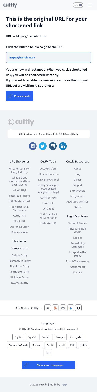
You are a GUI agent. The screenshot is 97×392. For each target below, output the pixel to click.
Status (77, 207)
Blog (77, 174)
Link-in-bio (48, 203)
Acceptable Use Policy (77, 254)
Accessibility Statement (78, 245)
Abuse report (77, 266)
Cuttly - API (19, 215)
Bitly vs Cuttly (19, 255)
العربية (62, 345)
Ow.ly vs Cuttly (19, 282)
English (18, 337)
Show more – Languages (50, 364)
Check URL (19, 221)
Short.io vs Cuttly (19, 271)
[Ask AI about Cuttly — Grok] (78, 307)
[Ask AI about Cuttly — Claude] (55, 307)
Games (77, 179)
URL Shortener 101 (19, 201)
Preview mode (22, 95)
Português (75, 337)
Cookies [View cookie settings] (77, 237)
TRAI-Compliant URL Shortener (48, 215)
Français (60, 337)
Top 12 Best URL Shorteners (19, 208)
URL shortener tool (48, 174)
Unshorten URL (48, 223)
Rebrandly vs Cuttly (19, 260)
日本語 (83, 345)
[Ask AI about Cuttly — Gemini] (71, 307)
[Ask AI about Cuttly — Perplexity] (63, 307)
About (77, 168)
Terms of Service (77, 223)
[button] (89, 5)
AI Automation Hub (78, 201)
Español (32, 337)
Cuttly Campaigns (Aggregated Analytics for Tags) (48, 188)
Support (77, 185)
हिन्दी (72, 345)
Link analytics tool (48, 179)
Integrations (77, 196)
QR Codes (48, 208)
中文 (48, 353)
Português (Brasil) (18, 345)
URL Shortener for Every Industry (19, 170)
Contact (77, 272)
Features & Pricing (19, 195)
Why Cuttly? (19, 190)
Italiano (37, 345)
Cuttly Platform (48, 168)
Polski (50, 345)
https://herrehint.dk (22, 57)
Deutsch (46, 337)
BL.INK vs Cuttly (19, 277)
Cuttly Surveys (48, 197)
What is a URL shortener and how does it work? (19, 181)
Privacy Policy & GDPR (77, 230)
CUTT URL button (19, 226)
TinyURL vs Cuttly (19, 266)
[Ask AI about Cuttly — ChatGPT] (47, 307)
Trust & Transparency (77, 261)
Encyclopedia (77, 190)
